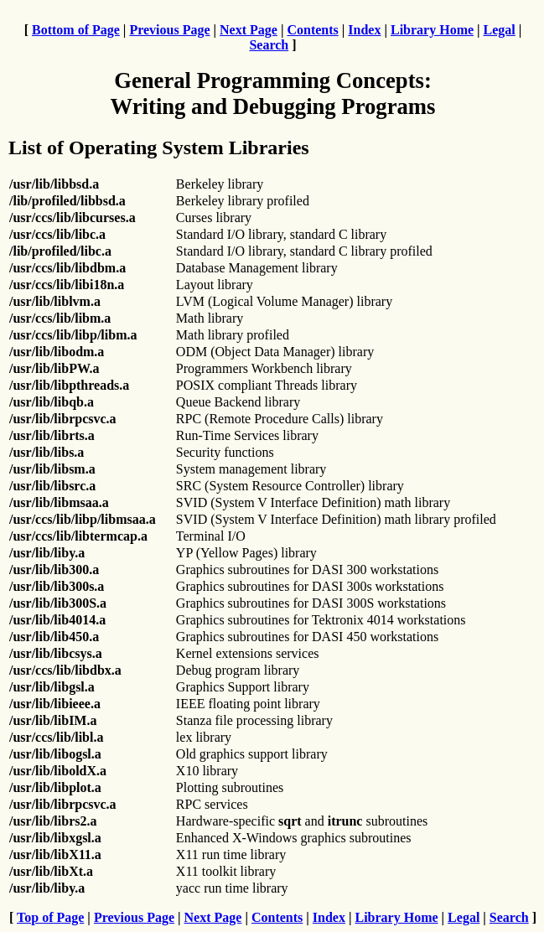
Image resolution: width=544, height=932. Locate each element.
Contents (312, 30)
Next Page (248, 30)
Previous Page (169, 30)
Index (364, 30)
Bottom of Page (76, 30)
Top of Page (50, 917)
